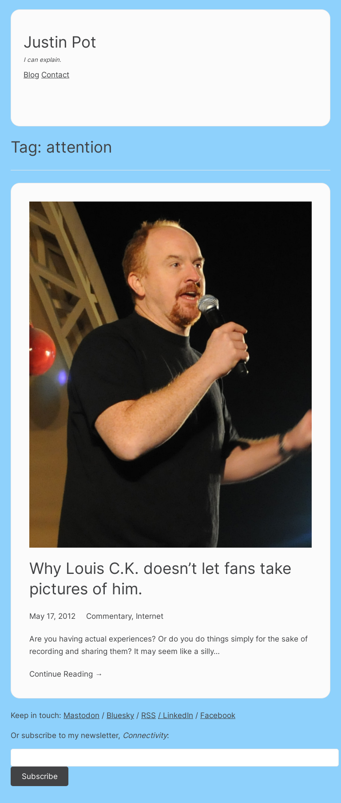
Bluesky (120, 715)
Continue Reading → (66, 673)
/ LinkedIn (175, 715)
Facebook (217, 715)
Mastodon (81, 715)
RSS (148, 715)
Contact (55, 74)
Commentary (108, 616)
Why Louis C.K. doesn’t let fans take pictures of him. (160, 578)
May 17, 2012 (52, 616)
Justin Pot (60, 42)
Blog (31, 74)
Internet (149, 616)
